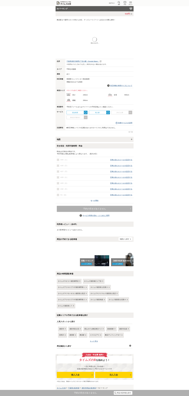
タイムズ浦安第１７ (65, 306)
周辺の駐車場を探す (124, 393)
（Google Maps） (83, 61)
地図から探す (124, 239)
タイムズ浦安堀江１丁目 (93, 281)
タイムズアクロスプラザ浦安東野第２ (71, 299)
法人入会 (114, 375)
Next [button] (129, 255)
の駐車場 (73, 388)
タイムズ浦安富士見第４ (117, 299)
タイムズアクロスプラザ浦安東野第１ (71, 287)
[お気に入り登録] (130, 8)
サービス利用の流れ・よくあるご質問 (95, 215)
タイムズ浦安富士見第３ (99, 287)
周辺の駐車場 (89, 388)
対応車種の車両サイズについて (121, 85)
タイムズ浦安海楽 (96, 299)
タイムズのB (61, 388)
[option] (94, 255)
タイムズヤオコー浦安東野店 (68, 281)
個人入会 (75, 375)
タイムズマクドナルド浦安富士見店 (103, 293)
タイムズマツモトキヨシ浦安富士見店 (71, 293)
